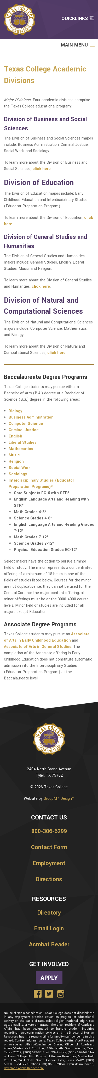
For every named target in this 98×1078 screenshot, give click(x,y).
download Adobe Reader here (24, 1068)
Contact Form (49, 847)
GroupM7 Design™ (59, 798)
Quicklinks (77, 18)
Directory (49, 913)
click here (41, 286)
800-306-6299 (49, 831)
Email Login (49, 928)
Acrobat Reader (49, 944)
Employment (49, 863)
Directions (49, 879)
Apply (49, 977)
